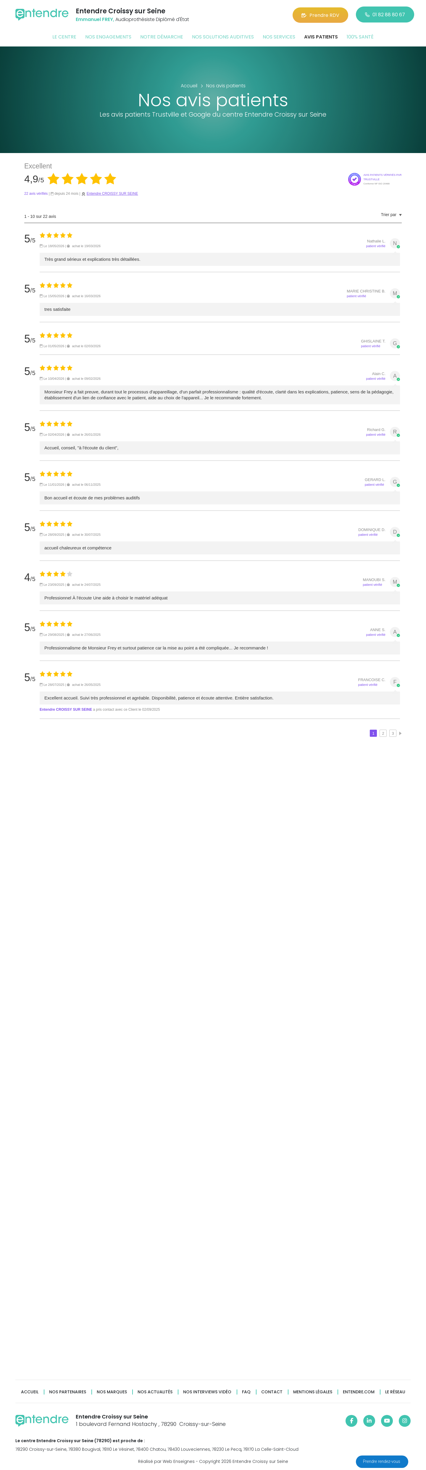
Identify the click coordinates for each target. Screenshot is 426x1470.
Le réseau (395, 1391)
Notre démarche (161, 36)
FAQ (246, 1391)
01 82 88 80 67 (385, 14)
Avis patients (321, 36)
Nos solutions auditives (223, 36)
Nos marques (112, 1391)
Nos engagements (108, 36)
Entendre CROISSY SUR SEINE (112, 193)
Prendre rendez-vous (382, 1461)
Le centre (64, 36)
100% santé (360, 36)
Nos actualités (155, 1391)
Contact (272, 1391)
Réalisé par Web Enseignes (166, 1461)
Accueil (29, 1391)
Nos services (279, 36)
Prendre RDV (320, 14)
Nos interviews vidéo (207, 1391)
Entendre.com (359, 1391)
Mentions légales (312, 1391)
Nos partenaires (67, 1391)
